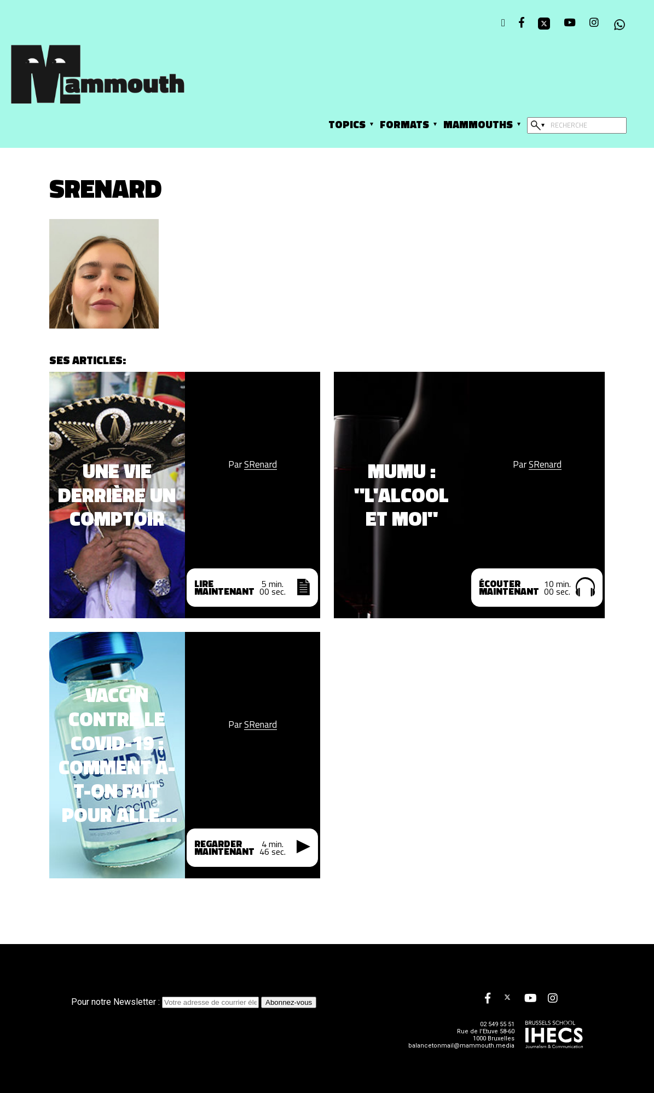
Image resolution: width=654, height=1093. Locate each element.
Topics (347, 124)
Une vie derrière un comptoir (117, 495)
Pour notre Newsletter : (166, 1002)
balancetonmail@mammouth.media (461, 1045)
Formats (404, 124)
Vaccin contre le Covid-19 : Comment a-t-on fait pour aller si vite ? (117, 755)
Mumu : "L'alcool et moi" (401, 495)
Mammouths (478, 124)
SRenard (260, 464)
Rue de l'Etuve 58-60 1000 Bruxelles (485, 1035)
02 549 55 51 (497, 1024)
